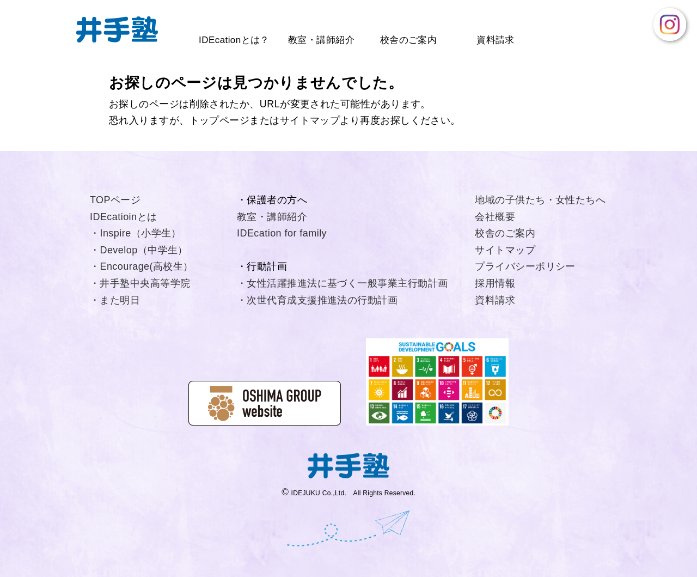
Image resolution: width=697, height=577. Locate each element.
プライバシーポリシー (525, 266)
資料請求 (495, 40)
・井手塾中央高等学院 (140, 283)
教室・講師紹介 (321, 40)
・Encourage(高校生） (141, 266)
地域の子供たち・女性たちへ (540, 200)
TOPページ (115, 200)
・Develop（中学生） (139, 250)
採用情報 (495, 283)
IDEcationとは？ (234, 40)
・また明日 (115, 300)
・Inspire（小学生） (135, 233)
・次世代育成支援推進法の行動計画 (317, 300)
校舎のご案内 (408, 40)
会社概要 (495, 216)
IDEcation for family (282, 233)
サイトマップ (505, 250)
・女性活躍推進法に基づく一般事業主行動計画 (342, 283)
